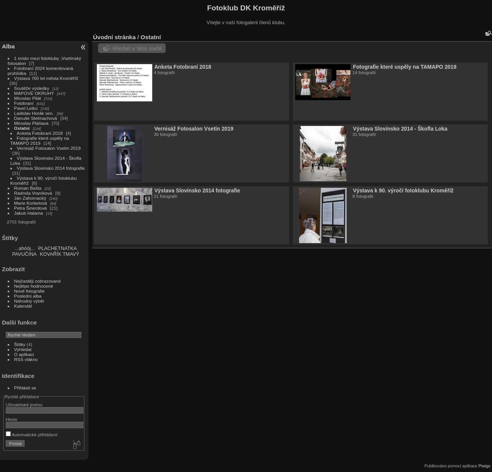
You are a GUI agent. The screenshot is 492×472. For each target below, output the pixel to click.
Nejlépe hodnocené (33, 285)
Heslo (11, 419)
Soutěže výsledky (32, 88)
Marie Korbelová (30, 202)
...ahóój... (25, 248)
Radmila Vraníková (33, 192)
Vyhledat (23, 349)
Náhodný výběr (29, 300)
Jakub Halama (28, 212)
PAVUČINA (24, 254)
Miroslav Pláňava (31, 123)
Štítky (19, 344)
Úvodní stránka (114, 37)
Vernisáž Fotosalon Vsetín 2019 (49, 148)
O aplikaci (24, 354)
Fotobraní (24, 103)
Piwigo (484, 466)
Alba (8, 46)
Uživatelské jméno (24, 404)
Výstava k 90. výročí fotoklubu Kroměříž (403, 190)
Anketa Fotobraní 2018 (40, 133)
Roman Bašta (28, 187)
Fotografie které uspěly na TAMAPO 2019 (39, 141)
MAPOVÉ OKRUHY (34, 93)
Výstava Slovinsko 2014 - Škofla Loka (400, 129)
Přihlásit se (25, 387)
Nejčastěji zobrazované (37, 280)
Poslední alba (28, 295)
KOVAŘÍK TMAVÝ (59, 254)
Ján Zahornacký (30, 197)
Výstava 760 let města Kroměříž (46, 78)
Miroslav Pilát (27, 98)
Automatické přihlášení (32, 434)
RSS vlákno (26, 359)
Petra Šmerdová (30, 207)
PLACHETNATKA (57, 248)
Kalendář (23, 305)
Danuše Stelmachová (35, 118)
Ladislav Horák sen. (34, 113)
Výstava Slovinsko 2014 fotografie (51, 168)
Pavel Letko (26, 108)
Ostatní (22, 128)
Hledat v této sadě (137, 48)
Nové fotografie (29, 290)
